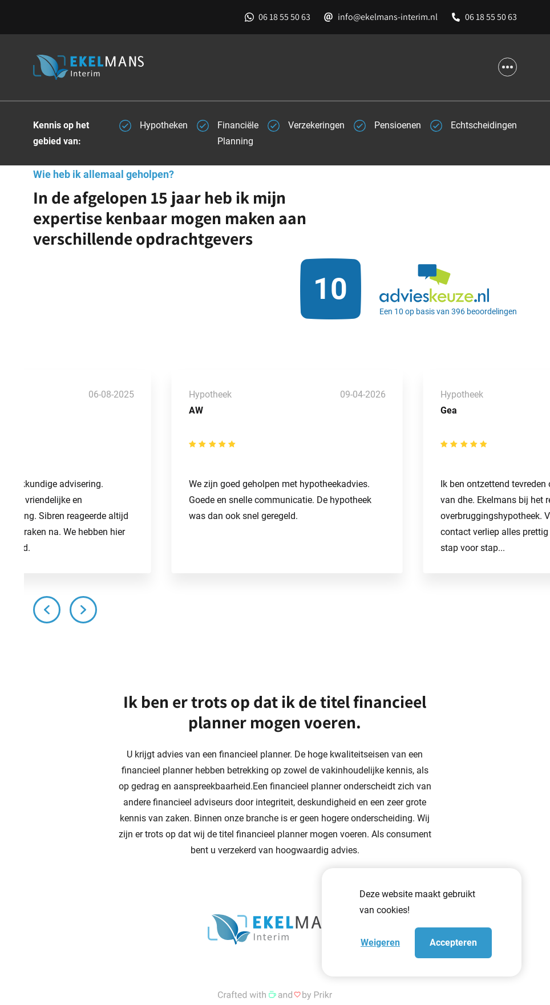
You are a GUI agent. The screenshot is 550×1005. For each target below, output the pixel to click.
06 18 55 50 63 (284, 17)
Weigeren (380, 942)
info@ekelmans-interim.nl (388, 17)
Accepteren (453, 942)
